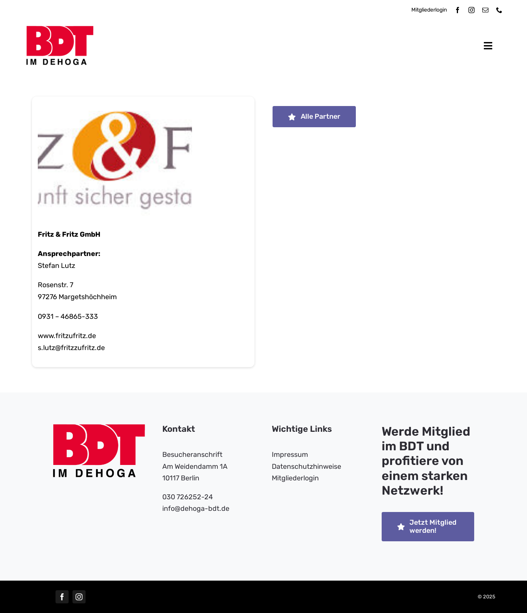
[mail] (485, 10)
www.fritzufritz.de (67, 336)
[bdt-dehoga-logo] (60, 29)
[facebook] (458, 10)
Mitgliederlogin (429, 10)
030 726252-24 (187, 497)
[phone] (499, 10)
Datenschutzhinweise (306, 466)
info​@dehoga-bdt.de (195, 508)
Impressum (290, 454)
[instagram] (471, 10)
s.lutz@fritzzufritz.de (71, 348)
